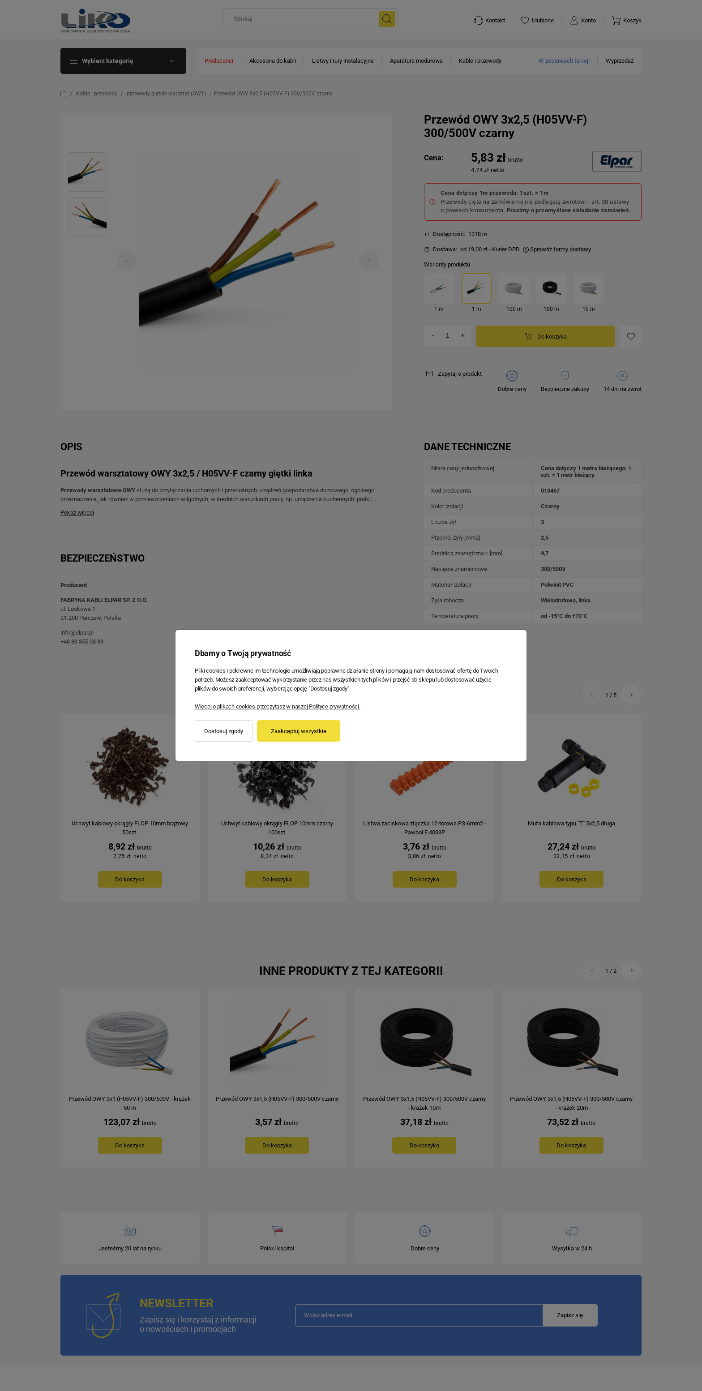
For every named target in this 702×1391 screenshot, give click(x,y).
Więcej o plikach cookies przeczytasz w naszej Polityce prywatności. (277, 706)
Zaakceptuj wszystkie (298, 731)
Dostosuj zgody (223, 731)
